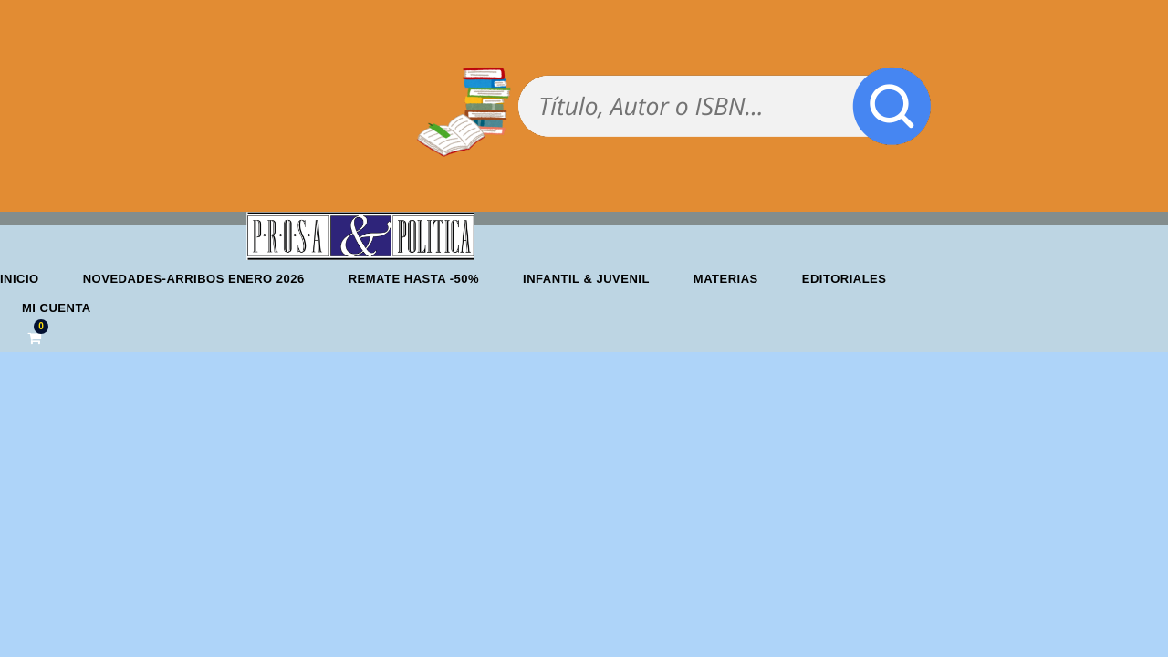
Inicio (19, 279)
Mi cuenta (56, 308)
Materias (726, 279)
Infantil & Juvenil (586, 279)
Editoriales (844, 279)
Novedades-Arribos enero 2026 (194, 279)
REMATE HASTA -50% (414, 279)
